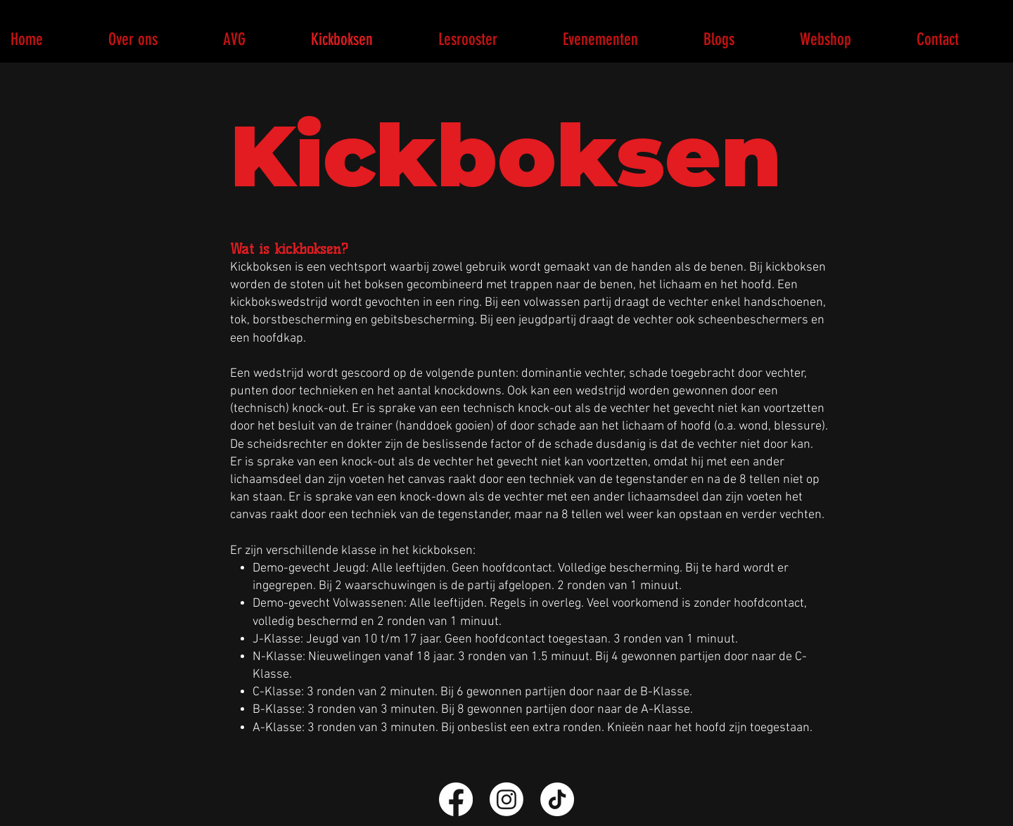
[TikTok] (557, 799)
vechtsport (358, 267)
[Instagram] (506, 799)
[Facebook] (456, 799)
